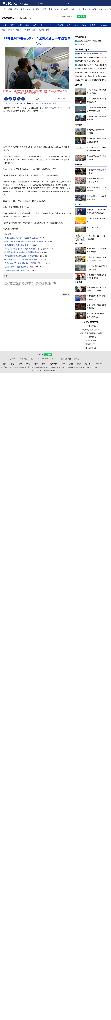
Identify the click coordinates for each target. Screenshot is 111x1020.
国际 (22, 9)
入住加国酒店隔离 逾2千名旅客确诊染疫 (21, 238)
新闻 (12, 25)
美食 (76, 25)
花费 (41, 103)
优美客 (76, 359)
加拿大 (18, 30)
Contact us (104, 25)
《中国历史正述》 (91, 344)
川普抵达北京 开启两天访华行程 (88, 53)
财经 (72, 9)
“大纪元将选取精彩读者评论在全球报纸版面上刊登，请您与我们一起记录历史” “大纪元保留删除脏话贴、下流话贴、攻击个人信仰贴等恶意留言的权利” (37, 286)
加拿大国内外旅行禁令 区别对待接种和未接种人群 (25, 249)
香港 (16, 9)
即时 (38, 9)
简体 (26, 3)
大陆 (4, 9)
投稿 (31, 359)
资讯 (69, 25)
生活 (94, 9)
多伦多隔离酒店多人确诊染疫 (16, 245)
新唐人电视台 (66, 359)
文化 (85, 9)
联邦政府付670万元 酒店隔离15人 (18, 267)
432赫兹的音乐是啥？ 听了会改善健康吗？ (92, 76)
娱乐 (78, 9)
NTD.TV (54, 359)
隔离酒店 (35, 103)
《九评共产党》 (91, 326)
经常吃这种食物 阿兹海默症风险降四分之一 (92, 57)
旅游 (84, 25)
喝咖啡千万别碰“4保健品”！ (87, 61)
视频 (57, 9)
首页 (5, 25)
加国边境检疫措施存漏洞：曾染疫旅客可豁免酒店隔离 (26, 241)
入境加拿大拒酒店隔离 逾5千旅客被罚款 (21, 256)
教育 (20, 25)
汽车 (50, 25)
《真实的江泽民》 (91, 341)
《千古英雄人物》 (91, 348)
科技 (66, 9)
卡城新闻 (40, 30)
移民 (35, 25)
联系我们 (23, 359)
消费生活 (60, 25)
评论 (44, 9)
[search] (54, 3)
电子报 (93, 25)
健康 (100, 9)
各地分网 (10, 30)
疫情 (54, 103)
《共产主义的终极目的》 (91, 330)
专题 (50, 9)
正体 (21, 3)
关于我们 (13, 359)
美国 (10, 9)
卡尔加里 (26, 30)
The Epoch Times (42, 359)
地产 (42, 25)
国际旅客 (48, 103)
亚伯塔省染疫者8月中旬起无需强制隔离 (20, 252)
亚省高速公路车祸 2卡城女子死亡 (18, 270)
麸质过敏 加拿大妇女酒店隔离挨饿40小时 (21, 260)
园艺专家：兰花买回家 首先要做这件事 (91, 80)
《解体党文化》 (91, 337)
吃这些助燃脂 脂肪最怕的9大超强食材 (90, 68)
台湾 (29, 9)
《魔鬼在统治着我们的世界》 (91, 333)
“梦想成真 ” (81, 44)
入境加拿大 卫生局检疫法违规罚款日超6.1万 (22, 263)
